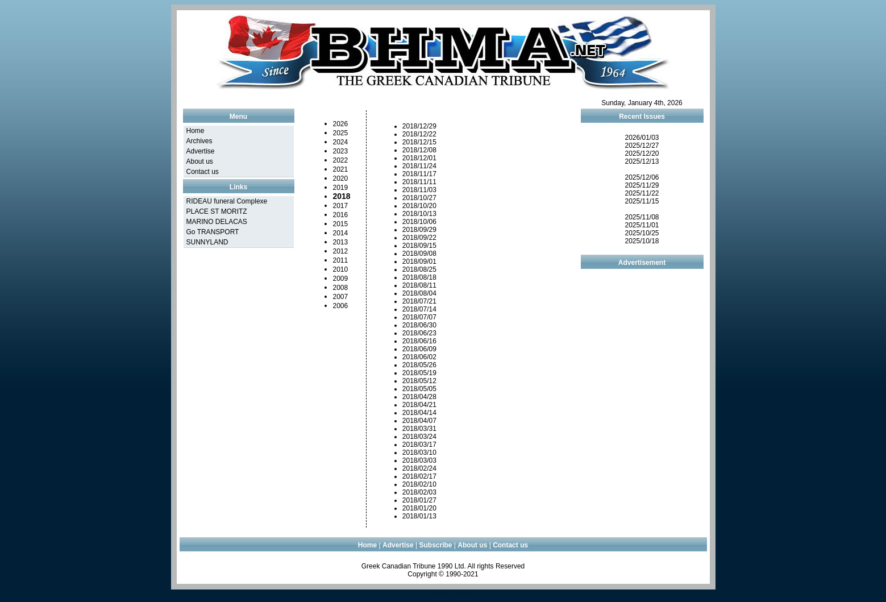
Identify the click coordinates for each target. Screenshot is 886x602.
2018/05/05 (419, 389)
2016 (340, 215)
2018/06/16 (419, 341)
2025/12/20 (642, 153)
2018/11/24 (419, 166)
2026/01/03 (642, 138)
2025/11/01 (642, 225)
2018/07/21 (419, 301)
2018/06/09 (419, 349)
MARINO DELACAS (216, 222)
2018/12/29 (419, 126)
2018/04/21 (419, 405)
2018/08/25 (419, 269)
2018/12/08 (419, 150)
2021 (340, 169)
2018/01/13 (419, 516)
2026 (340, 124)
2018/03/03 (419, 460)
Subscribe (435, 545)
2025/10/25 (642, 233)
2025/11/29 (642, 185)
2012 (340, 251)
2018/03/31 (419, 429)
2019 (340, 188)
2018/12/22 (419, 134)
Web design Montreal (443, 593)
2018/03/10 (419, 452)
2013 (340, 242)
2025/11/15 (642, 201)
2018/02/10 (419, 484)
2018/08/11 (419, 285)
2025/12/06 (642, 177)
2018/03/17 (419, 445)
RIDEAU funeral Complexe (227, 201)
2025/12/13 (642, 161)
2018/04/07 (419, 421)
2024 (340, 142)
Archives (199, 141)
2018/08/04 (419, 293)
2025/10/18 (642, 241)
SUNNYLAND (207, 242)
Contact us (202, 172)
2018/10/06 (419, 222)
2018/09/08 (419, 254)
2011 (340, 260)
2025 (340, 133)
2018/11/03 (419, 190)
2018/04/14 (419, 413)
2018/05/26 (419, 365)
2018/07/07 (419, 317)
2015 (340, 224)
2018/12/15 (419, 142)
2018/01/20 (419, 508)
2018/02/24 (419, 468)
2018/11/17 (419, 174)
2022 (340, 160)
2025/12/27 (642, 146)
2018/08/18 (419, 277)
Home (195, 131)
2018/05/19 (419, 373)
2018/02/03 (419, 492)
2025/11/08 (642, 217)
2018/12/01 (419, 158)
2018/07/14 (419, 309)
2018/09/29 (419, 230)
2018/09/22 (419, 238)
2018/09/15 (419, 246)
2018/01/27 (419, 500)
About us (199, 161)
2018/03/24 (419, 437)
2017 (340, 206)
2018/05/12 (419, 381)
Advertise (200, 151)
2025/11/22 (642, 193)
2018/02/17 (419, 476)
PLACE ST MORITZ (216, 211)
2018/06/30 (419, 325)
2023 (340, 151)
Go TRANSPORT (212, 232)
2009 (340, 279)
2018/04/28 (419, 397)
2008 (340, 288)
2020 (340, 178)
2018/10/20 (419, 206)
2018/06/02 (419, 357)
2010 (340, 269)
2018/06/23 (419, 333)
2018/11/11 (419, 182)
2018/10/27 (419, 198)
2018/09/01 (419, 261)
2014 (340, 233)
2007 (340, 297)
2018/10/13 (419, 214)
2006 (340, 306)
